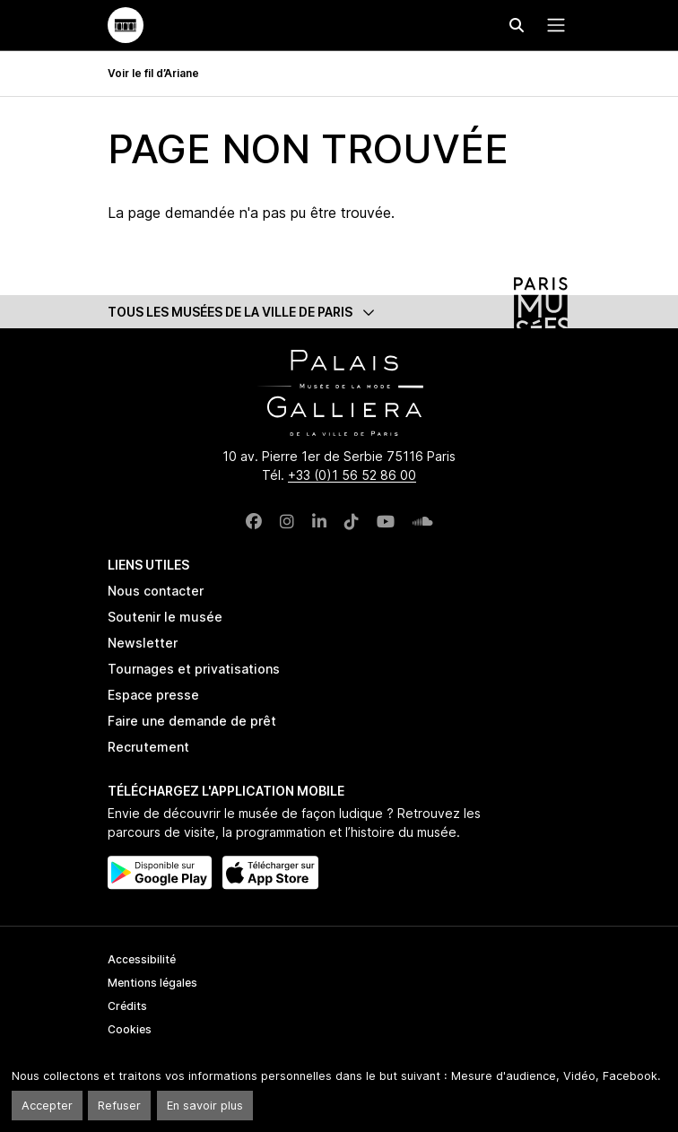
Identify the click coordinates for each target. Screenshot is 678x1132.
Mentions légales (152, 982)
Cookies (130, 1029)
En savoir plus (205, 1105)
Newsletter (143, 642)
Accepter (47, 1105)
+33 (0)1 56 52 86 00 (352, 475)
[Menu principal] (552, 25)
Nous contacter (156, 590)
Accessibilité (142, 959)
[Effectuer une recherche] (517, 25)
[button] (339, 311)
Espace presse (153, 694)
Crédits (127, 1006)
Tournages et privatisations (194, 668)
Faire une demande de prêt (192, 720)
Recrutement (148, 746)
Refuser (119, 1105)
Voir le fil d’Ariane (153, 73)
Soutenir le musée (165, 616)
